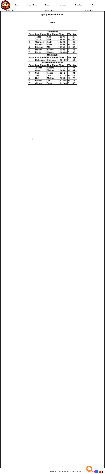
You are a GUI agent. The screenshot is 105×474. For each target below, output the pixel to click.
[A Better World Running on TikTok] (102, 471)
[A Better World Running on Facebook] (96, 471)
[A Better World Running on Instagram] (93, 471)
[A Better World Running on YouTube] (99, 471)
